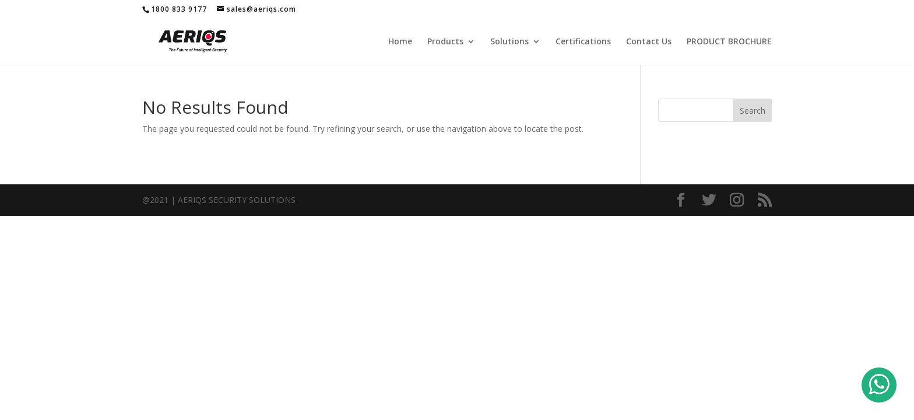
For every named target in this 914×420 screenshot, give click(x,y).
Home (400, 42)
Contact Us (649, 42)
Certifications (583, 42)
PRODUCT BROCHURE (729, 42)
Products (445, 42)
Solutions (509, 42)
